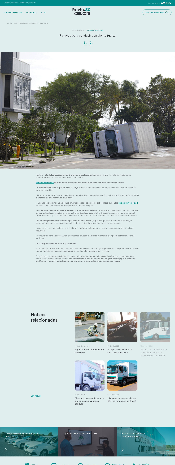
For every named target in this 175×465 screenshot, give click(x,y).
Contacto (32, 3)
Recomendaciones (45, 182)
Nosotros (31, 12)
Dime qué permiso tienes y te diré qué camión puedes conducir (89, 401)
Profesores (24, 3)
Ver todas (36, 396)
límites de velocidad (128, 203)
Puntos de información (157, 12)
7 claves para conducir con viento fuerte (33, 23)
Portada (9, 23)
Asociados (15, 3)
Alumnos (7, 3)
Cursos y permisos (13, 12)
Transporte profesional (94, 30)
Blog (43, 12)
